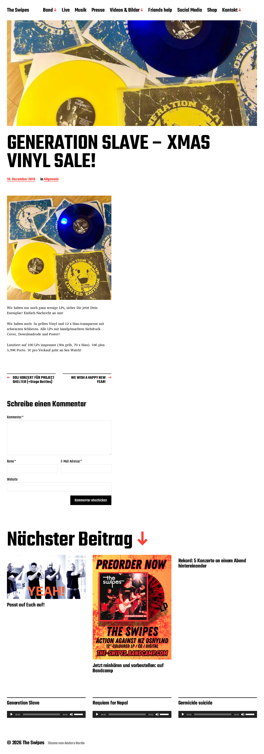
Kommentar (15, 417)
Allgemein (51, 179)
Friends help (160, 10)
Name (11, 461)
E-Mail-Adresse (71, 461)
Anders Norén (75, 743)
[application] (46, 714)
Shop (212, 10)
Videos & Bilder (125, 10)
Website (12, 479)
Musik (80, 10)
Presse (98, 10)
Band (48, 10)
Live (66, 10)
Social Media (189, 10)
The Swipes (18, 10)
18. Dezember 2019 (21, 179)
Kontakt (230, 10)
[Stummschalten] (71, 714)
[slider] (41, 714)
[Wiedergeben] (11, 714)
